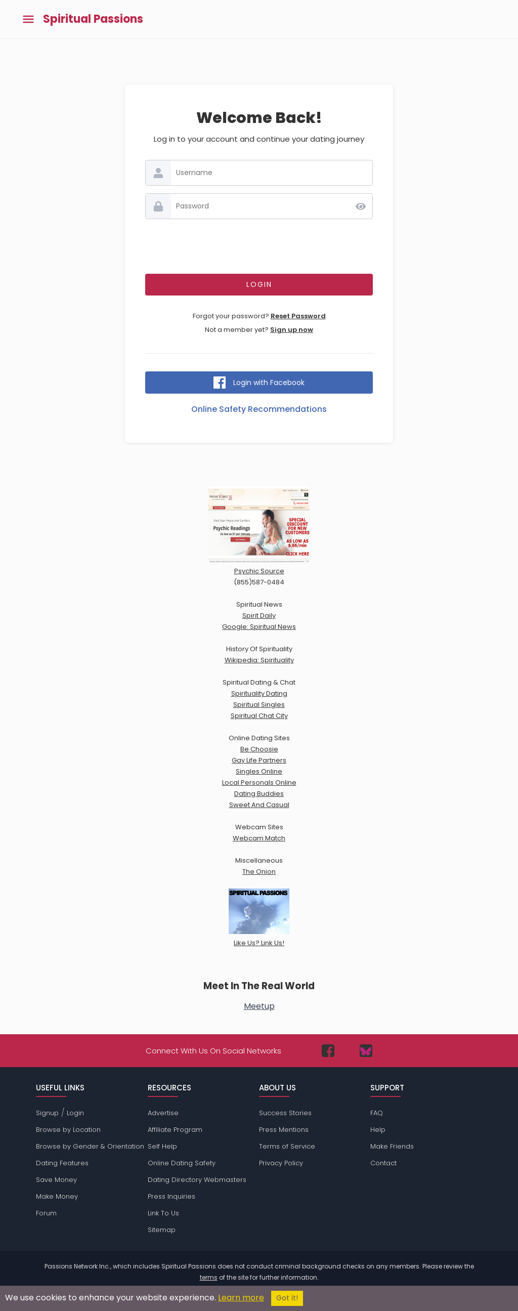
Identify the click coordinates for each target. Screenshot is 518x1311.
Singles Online (259, 771)
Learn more (241, 1297)
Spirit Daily (259, 615)
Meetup (259, 1006)
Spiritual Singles (259, 704)
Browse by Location (68, 1129)
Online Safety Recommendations (259, 409)
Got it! (287, 1298)
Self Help (162, 1146)
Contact (383, 1163)
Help (377, 1129)
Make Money (57, 1196)
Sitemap (162, 1230)
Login (75, 1113)
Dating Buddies (259, 793)
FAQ (376, 1113)
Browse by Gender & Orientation (90, 1146)
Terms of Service (287, 1146)
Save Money (56, 1180)
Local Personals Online (259, 782)
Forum (46, 1213)
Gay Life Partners (259, 760)
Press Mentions (284, 1129)
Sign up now (291, 329)
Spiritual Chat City (259, 716)
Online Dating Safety (181, 1163)
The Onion (259, 871)
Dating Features (62, 1163)
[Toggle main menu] (28, 19)
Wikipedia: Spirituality (259, 660)
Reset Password (298, 316)
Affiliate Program (175, 1129)
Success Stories (285, 1113)
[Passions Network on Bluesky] (366, 1050)
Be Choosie (259, 749)
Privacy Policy (281, 1163)
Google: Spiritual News (259, 626)
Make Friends (392, 1146)
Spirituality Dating (259, 693)
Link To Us (163, 1213)
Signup (47, 1113)
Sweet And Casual (259, 805)
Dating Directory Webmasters (197, 1180)
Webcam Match (259, 838)
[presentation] (259, 246)
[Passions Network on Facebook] (328, 1050)
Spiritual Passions (93, 19)
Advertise (163, 1113)
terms (209, 1277)
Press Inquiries (171, 1196)
